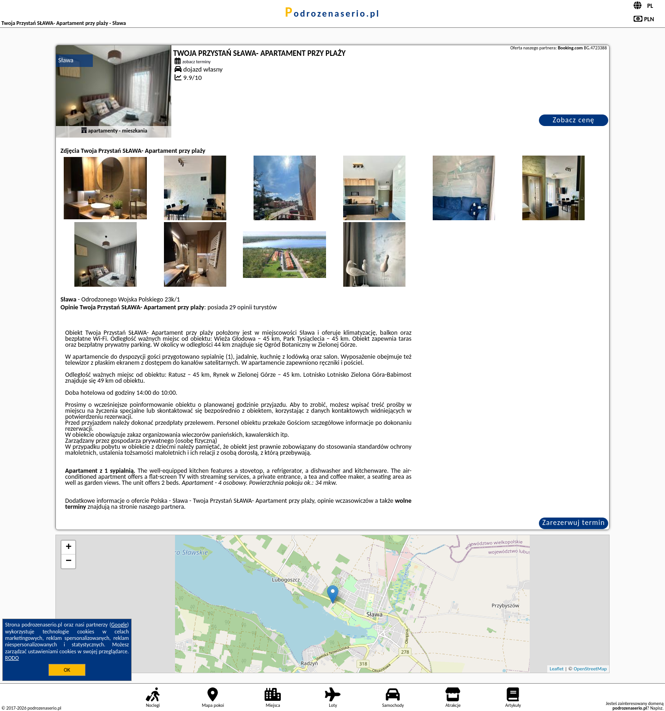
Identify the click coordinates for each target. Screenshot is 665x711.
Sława (65, 60)
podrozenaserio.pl (332, 13)
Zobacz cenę (574, 119)
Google (119, 624)
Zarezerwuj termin (573, 522)
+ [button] (69, 547)
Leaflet (556, 669)
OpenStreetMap (590, 669)
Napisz (656, 708)
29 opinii (241, 307)
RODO (12, 658)
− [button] (69, 561)
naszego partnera (161, 507)
